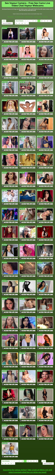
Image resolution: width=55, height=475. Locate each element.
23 (50, 20)
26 (22, 23)
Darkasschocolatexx (6, 308)
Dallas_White (40, 79)
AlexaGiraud (40, 167)
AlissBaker (39, 273)
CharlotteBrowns (6, 43)
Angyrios (4, 273)
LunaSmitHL (22, 378)
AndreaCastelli (40, 395)
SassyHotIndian (23, 184)
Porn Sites (45, 16)
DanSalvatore (5, 79)
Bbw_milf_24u (22, 343)
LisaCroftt (4, 167)
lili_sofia (4, 237)
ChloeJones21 (40, 343)
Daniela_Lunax (5, 430)
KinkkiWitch (22, 255)
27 (25, 23)
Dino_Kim (4, 255)
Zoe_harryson (22, 413)
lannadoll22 (22, 308)
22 (47, 20)
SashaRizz (39, 97)
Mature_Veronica (23, 26)
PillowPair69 (22, 325)
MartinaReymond (6, 395)
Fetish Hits (33, 472)
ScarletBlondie (22, 167)
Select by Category (7, 23)
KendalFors (39, 184)
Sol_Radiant (40, 325)
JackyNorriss (40, 149)
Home (4, 20)
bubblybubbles (22, 202)
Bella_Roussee (22, 395)
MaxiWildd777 (5, 114)
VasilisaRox (4, 343)
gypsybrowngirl (40, 202)
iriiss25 (3, 378)
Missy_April (4, 219)
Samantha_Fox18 (6, 132)
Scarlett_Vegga (40, 132)
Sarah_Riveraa (40, 26)
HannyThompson (41, 114)
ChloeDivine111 (23, 219)
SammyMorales (23, 237)
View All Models (19, 20)
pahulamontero (22, 114)
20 (41, 20)
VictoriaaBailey (40, 378)
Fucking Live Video (38, 16)
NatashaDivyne (40, 61)
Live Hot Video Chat (19, 16)
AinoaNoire (22, 43)
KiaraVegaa (39, 219)
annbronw (39, 43)
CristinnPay (4, 97)
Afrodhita (39, 255)
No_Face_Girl (5, 61)
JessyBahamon (40, 237)
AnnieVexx (4, 325)
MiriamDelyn (40, 308)
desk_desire (22, 360)
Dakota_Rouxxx (5, 360)
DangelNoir (39, 360)
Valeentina (39, 290)
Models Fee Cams (28, 16)
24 (16, 23)
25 (19, 23)
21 (44, 20)
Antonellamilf (5, 26)
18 (36, 20)
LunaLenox (4, 202)
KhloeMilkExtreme (23, 290)
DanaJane (21, 132)
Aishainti (4, 413)
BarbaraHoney (5, 184)
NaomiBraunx (22, 61)
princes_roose (40, 413)
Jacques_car (22, 97)
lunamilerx (21, 273)
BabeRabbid (22, 149)
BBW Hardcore (11, 16)
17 (33, 20)
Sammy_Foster (5, 290)
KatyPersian (5, 149)
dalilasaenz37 (22, 79)
